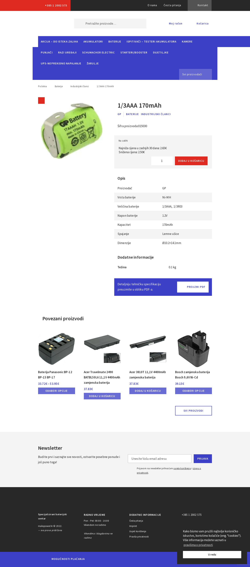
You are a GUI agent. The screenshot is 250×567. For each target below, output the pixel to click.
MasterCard (93, 559)
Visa (119, 559)
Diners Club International (136, 559)
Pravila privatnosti (139, 536)
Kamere (187, 41)
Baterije (114, 41)
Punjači (47, 52)
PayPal (169, 559)
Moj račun (175, 23)
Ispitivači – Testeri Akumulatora (151, 41)
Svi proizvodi (193, 410)
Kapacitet (124, 225)
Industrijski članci (80, 86)
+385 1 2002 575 (56, 5)
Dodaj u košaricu (191, 160)
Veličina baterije (128, 206)
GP (119, 114)
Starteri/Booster (133, 52)
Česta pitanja (172, 5)
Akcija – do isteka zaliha (59, 41)
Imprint (133, 526)
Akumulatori (93, 41)
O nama (152, 5)
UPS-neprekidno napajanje (61, 63)
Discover (153, 559)
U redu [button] (212, 554)
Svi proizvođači (192, 74)
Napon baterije (128, 216)
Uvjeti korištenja (137, 531)
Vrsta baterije (127, 197)
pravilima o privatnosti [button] (198, 545)
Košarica (203, 23)
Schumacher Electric (98, 52)
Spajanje (123, 234)
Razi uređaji (67, 52)
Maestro (106, 559)
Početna (42, 86)
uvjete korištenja (182, 468)
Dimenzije (125, 243)
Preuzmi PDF (196, 287)
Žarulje (93, 63)
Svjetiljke (161, 52)
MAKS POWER (50, 23)
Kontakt (203, 5)
